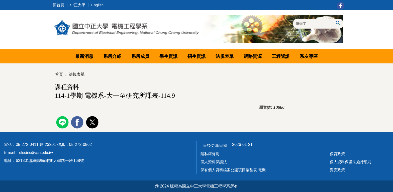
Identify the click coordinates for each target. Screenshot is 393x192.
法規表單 (77, 74)
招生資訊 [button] (196, 56)
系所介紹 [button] (112, 56)
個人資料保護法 (214, 162)
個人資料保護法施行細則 (350, 162)
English (97, 5)
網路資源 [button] (253, 56)
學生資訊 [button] (168, 56)
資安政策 (337, 170)
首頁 (59, 74)
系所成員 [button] (140, 56)
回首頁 (58, 5)
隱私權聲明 (210, 154)
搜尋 (337, 23)
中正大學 (77, 5)
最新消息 (84, 56)
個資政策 (337, 154)
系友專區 (309, 56)
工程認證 (281, 56)
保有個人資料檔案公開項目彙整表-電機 (233, 170)
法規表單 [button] (225, 56)
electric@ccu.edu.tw (36, 152)
